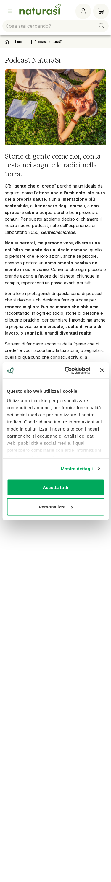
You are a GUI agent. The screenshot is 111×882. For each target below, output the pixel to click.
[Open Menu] (10, 11)
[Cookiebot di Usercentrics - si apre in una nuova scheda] (67, 370)
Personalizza (56, 506)
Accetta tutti (55, 487)
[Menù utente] (83, 11)
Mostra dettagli (77, 468)
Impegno (21, 42)
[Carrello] (101, 11)
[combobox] (55, 26)
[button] (101, 26)
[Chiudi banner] (102, 370)
